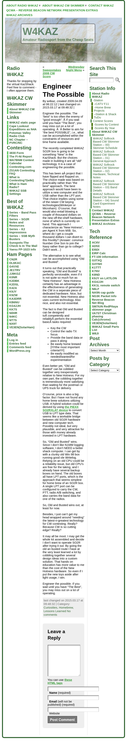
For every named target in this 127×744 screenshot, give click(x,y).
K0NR (13, 277)
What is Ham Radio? (18, 185)
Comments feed (20, 347)
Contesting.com (20, 166)
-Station (98, 100)
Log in (13, 340)
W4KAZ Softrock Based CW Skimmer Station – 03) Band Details (106, 185)
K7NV (96, 271)
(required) (60, 698)
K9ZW (13, 295)
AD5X (96, 246)
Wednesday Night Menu (75, 68)
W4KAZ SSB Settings (18, 192)
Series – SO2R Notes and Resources (19, 222)
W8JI (95, 333)
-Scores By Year (104, 128)
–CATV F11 (101, 103)
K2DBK (14, 280)
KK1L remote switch (106, 285)
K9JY (13, 291)
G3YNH (97, 264)
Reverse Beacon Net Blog (103, 301)
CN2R (13, 259)
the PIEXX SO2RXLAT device (61, 408)
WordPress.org (19, 350)
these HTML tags (60, 687)
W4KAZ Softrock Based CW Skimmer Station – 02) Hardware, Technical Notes (106, 171)
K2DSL (14, 284)
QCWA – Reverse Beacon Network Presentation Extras (105, 217)
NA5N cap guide (103, 292)
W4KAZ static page (22, 122)
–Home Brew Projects (102, 109)
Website (54, 719)
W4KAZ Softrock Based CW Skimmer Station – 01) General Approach (106, 156)
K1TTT (96, 267)
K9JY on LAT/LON (104, 278)
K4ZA (13, 288)
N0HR (13, 313)
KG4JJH (15, 305)
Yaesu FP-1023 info (22, 249)
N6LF (95, 289)
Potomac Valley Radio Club (20, 134)
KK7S (13, 309)
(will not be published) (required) (61, 709)
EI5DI (95, 249)
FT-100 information (105, 256)
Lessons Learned (55, 611)
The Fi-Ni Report (20, 156)
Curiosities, (51, 607)
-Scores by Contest (106, 124)
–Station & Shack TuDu (105, 116)
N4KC (13, 316)
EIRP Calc (99, 253)
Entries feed (17, 343)
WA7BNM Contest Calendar (21, 161)
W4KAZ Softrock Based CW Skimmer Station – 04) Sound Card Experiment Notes (106, 200)
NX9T (13, 323)
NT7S (13, 320)
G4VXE (14, 266)
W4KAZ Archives (103, 223)
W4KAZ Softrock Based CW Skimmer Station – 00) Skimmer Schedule (106, 143)
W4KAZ (40, 31)
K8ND (96, 274)
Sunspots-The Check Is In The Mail (23, 244)
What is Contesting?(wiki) (21, 179)
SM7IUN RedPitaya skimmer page (105, 308)
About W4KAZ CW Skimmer (104, 133)
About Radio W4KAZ (100, 95)
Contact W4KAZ (103, 210)
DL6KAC (15, 263)
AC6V (96, 242)
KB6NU (14, 302)
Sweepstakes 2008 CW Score (52, 73)
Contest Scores (103, 121)
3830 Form (16, 153)
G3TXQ (97, 260)
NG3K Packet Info (104, 296)
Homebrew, (66, 607)
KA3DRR (15, 298)
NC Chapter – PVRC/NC (18, 141)
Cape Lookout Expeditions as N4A (23, 128)
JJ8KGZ (14, 273)
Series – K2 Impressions (18, 231)
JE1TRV (14, 270)
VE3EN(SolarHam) (22, 327)
